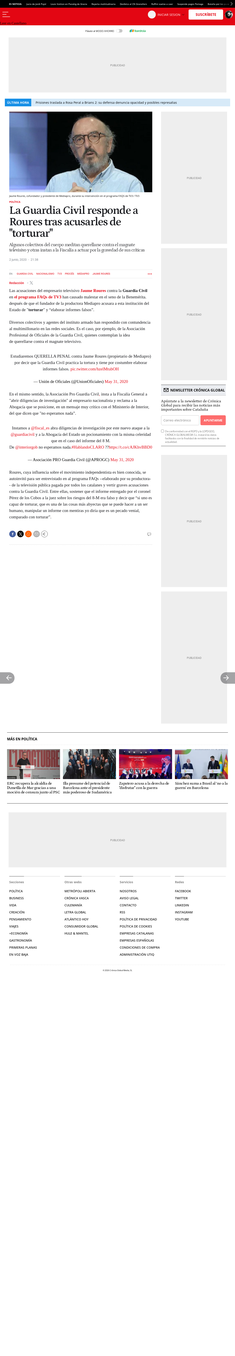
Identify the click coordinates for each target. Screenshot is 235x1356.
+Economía (18, 933)
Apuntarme (213, 420)
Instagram (184, 912)
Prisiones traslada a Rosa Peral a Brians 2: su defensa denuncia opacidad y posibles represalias (106, 102)
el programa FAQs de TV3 (37, 297)
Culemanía (73, 905)
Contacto (128, 905)
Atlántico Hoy (76, 919)
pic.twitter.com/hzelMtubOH (94, 369)
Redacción (17, 283)
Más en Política (22, 739)
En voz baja (18, 954)
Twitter (181, 898)
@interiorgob (26, 447)
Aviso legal (129, 898)
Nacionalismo (45, 273)
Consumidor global (81, 926)
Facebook (183, 891)
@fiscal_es (40, 428)
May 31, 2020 (116, 381)
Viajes (13, 926)
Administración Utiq (137, 954)
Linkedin (182, 905)
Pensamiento (20, 919)
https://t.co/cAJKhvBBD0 (130, 447)
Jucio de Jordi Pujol (36, 4)
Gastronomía (20, 940)
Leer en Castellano (13, 23)
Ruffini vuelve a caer (162, 4)
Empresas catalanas (137, 933)
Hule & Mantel (76, 933)
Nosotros (128, 891)
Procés (69, 273)
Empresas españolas (137, 940)
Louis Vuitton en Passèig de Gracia (69, 4)
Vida (12, 905)
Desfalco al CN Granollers (133, 4)
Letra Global (75, 912)
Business (16, 898)
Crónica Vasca (76, 898)
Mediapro (83, 273)
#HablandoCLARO (88, 447)
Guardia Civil (25, 273)
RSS (122, 912)
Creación (17, 912)
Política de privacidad (138, 919)
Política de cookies (136, 926)
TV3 (59, 273)
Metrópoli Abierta (79, 891)
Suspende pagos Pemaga (190, 4)
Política (14, 201)
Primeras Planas (23, 947)
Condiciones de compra (140, 947)
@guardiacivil (23, 434)
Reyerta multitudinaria (104, 4)
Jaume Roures (101, 273)
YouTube (182, 919)
